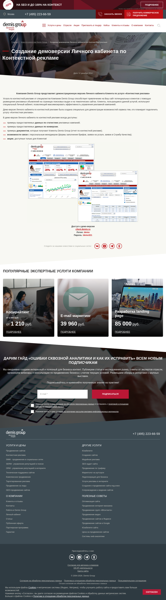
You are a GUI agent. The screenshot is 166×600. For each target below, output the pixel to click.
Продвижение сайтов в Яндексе (96, 519)
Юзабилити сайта (90, 527)
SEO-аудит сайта (90, 464)
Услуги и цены (54, 25)
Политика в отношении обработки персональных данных (90, 581)
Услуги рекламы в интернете (95, 481)
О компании (137, 25)
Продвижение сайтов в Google (96, 523)
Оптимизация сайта (91, 501)
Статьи (9, 519)
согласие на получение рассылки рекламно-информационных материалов (87, 412)
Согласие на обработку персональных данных (41, 581)
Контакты (149, 25)
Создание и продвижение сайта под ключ (101, 486)
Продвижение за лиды (16, 486)
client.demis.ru (83, 229)
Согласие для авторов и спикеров (83, 565)
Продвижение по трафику (93, 468)
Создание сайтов (90, 455)
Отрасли (67, 25)
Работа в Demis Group (16, 510)
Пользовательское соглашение (132, 581)
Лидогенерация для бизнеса (95, 477)
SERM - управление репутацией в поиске (25, 464)
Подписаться (110, 394)
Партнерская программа (17, 527)
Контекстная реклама (16, 455)
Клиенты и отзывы (120, 25)
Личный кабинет (13, 514)
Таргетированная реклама (18, 481)
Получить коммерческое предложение (143, 14)
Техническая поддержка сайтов (20, 472)
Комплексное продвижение (18, 477)
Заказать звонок (110, 14)
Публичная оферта (14, 523)
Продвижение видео (91, 514)
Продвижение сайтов (15, 451)
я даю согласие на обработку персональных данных (72, 404)
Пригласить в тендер (91, 25)
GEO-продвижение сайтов (18, 490)
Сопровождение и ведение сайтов (97, 490)
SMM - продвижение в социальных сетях (24, 459)
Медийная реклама (91, 459)
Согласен (152, 592)
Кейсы (107, 25)
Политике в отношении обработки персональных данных (61, 596)
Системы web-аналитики (93, 536)
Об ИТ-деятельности (83, 568)
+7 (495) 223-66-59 (38, 14)
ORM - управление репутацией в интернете (26, 468)
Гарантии (10, 532)
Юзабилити (87, 451)
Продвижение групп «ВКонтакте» (97, 510)
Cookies (32, 587)
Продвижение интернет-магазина (97, 506)
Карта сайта (82, 571)
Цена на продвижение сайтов (95, 532)
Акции (76, 25)
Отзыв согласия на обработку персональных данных (83, 583)
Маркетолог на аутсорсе (93, 472)
